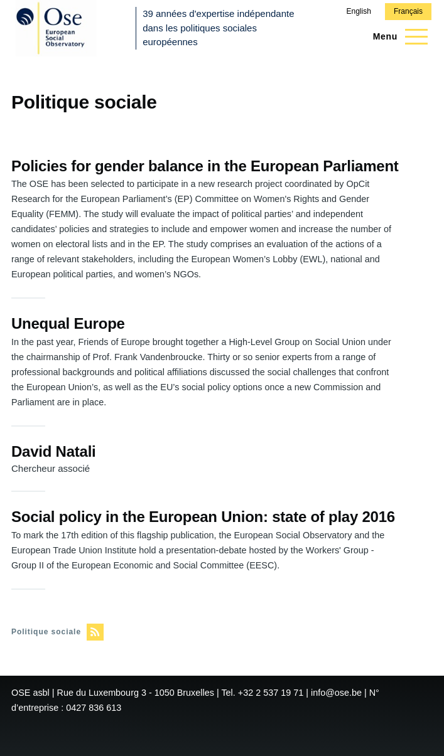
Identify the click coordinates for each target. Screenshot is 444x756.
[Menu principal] (396, 36)
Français (408, 11)
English (358, 11)
